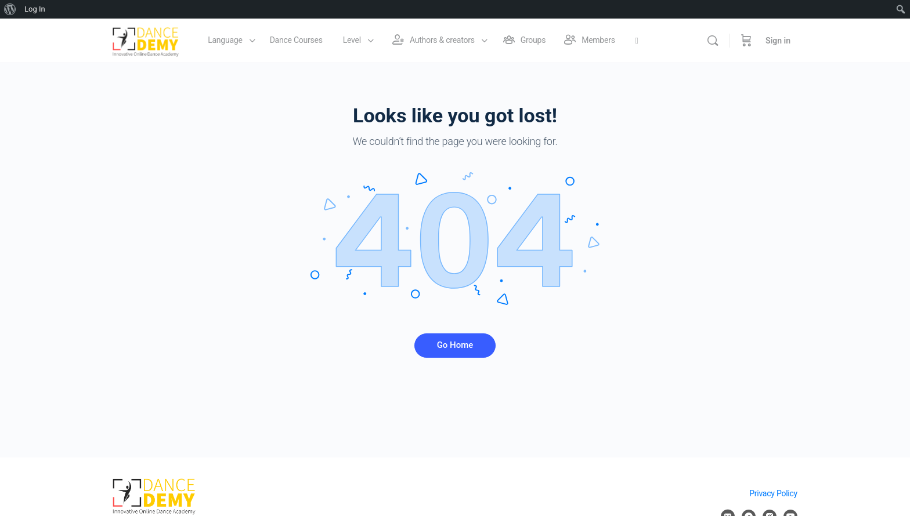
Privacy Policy (773, 493)
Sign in (777, 40)
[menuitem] (10, 9)
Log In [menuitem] (34, 9)
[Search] (712, 41)
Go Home (455, 345)
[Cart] (746, 41)
